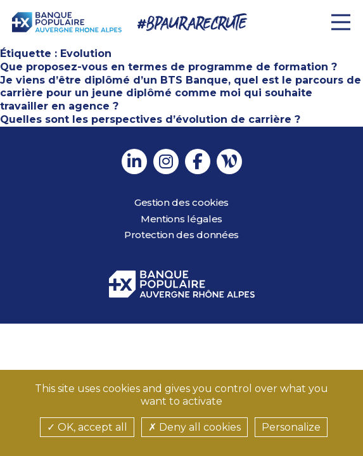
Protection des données (181, 235)
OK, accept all (87, 427)
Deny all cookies (194, 427)
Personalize (291, 427)
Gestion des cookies (181, 202)
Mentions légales (181, 219)
